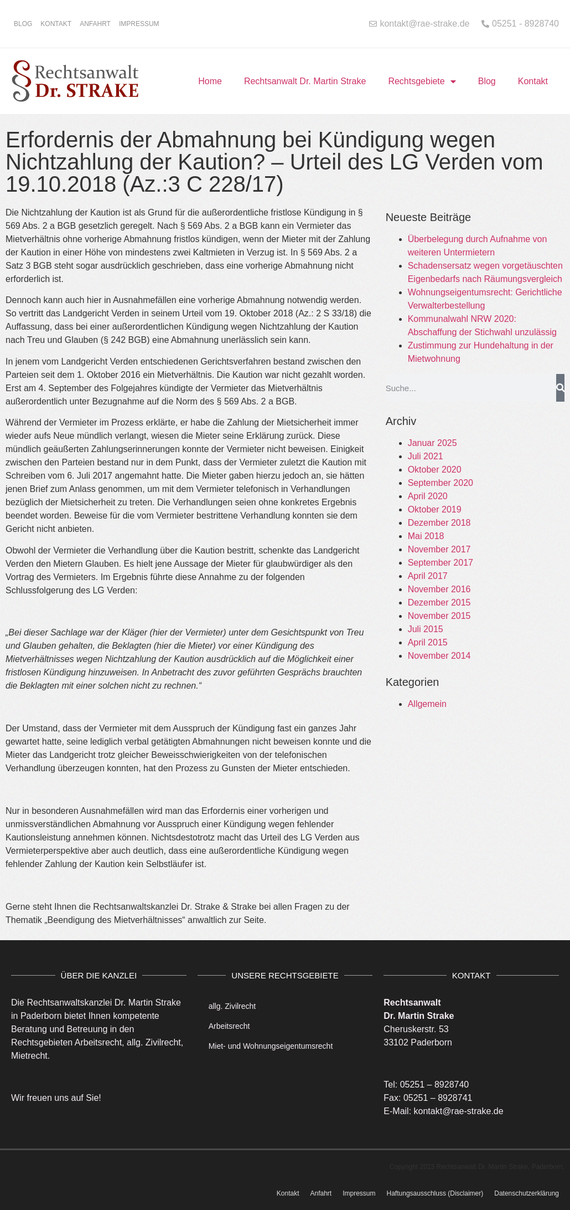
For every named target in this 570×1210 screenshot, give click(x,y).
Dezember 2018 (439, 522)
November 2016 (439, 589)
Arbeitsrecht (229, 1026)
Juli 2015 (425, 629)
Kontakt (55, 24)
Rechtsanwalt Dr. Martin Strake (305, 81)
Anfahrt (95, 24)
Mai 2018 (426, 536)
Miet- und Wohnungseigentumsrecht (271, 1046)
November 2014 (439, 655)
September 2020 (440, 483)
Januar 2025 (432, 443)
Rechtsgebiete (421, 81)
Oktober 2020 (435, 469)
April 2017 (428, 576)
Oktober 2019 (435, 509)
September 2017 (440, 562)
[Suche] (560, 388)
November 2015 (439, 616)
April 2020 (428, 496)
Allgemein (427, 704)
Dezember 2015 (439, 602)
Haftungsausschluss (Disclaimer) (435, 1193)
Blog (23, 24)
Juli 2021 (425, 456)
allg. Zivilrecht (232, 1006)
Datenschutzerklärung (526, 1193)
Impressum (139, 24)
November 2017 (439, 549)
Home (210, 81)
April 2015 (428, 642)
